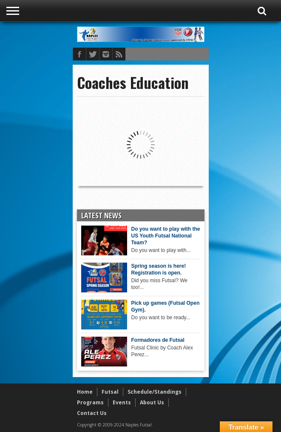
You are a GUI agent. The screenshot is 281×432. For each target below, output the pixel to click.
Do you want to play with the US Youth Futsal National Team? (165, 236)
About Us (152, 402)
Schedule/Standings (155, 391)
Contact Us (92, 413)
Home (85, 391)
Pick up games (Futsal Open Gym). (165, 306)
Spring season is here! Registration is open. (158, 269)
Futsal (110, 391)
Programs (90, 402)
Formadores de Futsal (157, 340)
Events (122, 402)
